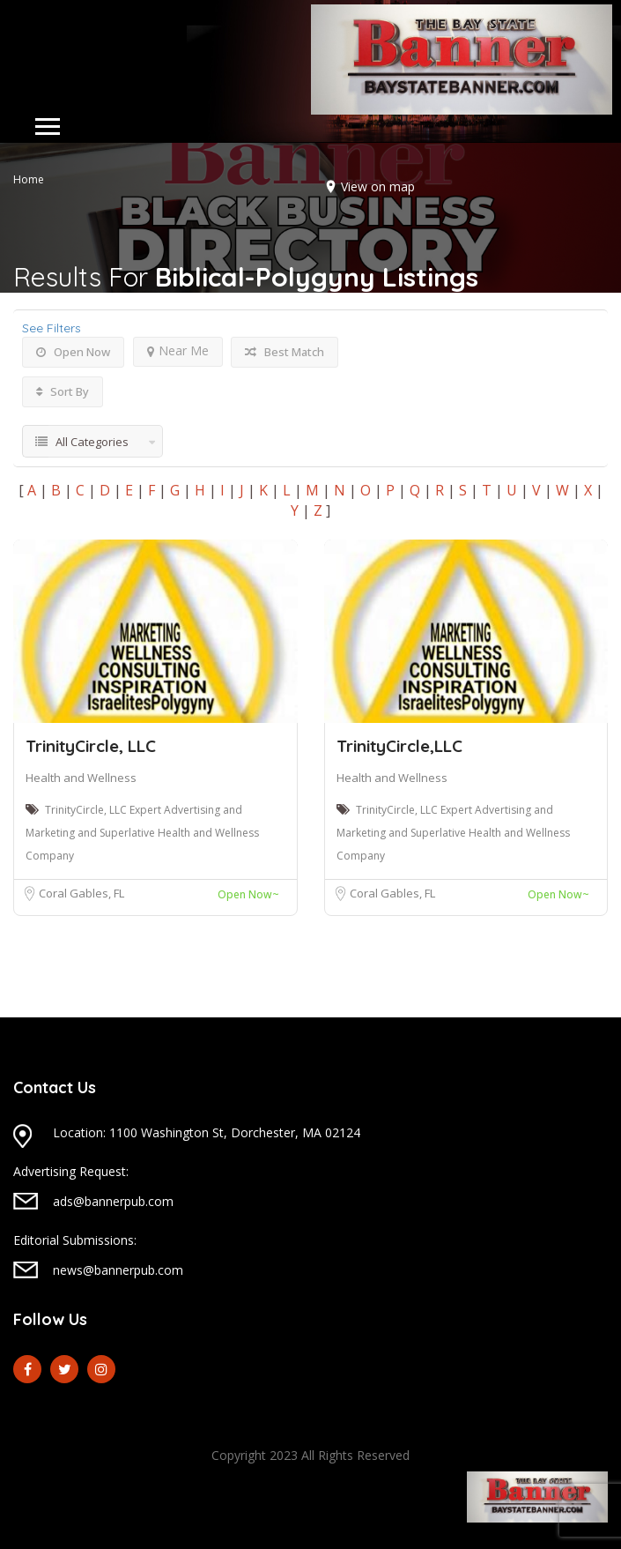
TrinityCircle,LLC (399, 745)
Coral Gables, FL (81, 893)
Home (28, 179)
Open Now (73, 352)
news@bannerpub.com (118, 1270)
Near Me (178, 350)
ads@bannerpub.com (113, 1201)
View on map (378, 186)
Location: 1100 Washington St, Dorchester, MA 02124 (206, 1132)
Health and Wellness (81, 778)
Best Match (284, 352)
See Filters (51, 328)
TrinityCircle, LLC (91, 745)
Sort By (62, 391)
